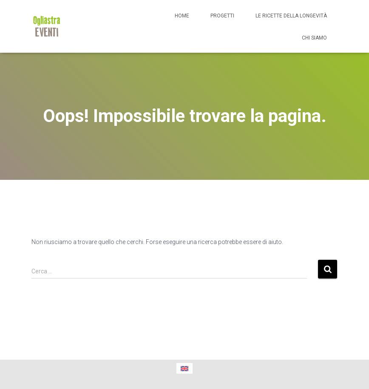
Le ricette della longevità (291, 16)
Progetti (222, 16)
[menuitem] (184, 368)
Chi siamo (314, 38)
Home (182, 16)
